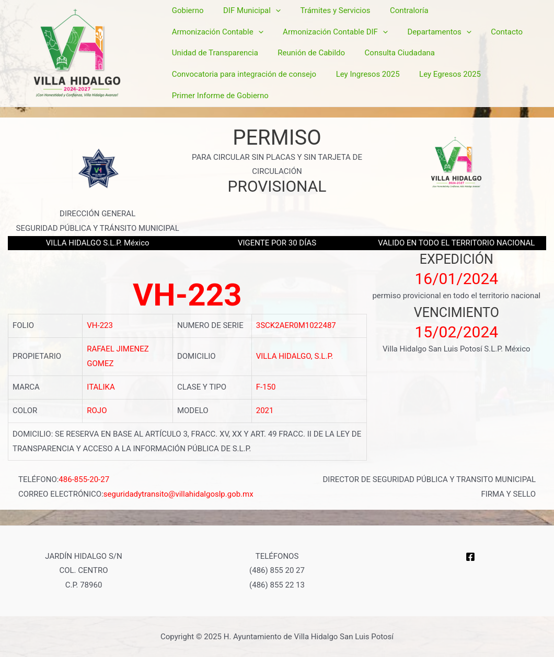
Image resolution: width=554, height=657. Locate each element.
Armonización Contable (476, 31)
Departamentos (322, 45)
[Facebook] (470, 555)
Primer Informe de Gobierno (375, 73)
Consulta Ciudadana (288, 59)
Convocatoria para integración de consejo (411, 59)
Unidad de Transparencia (461, 45)
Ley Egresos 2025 (280, 73)
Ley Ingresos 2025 (202, 73)
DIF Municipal (246, 31)
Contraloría (395, 30)
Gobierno (186, 30)
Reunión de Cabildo (203, 59)
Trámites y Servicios (326, 30)
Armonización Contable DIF (222, 45)
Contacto (386, 45)
